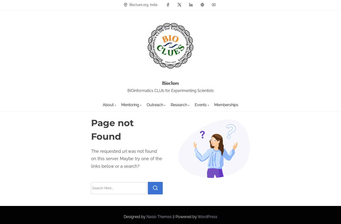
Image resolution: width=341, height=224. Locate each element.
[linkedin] (191, 5)
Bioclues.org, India (140, 5)
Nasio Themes (159, 216)
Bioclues (170, 83)
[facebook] (168, 5)
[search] (155, 188)
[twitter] (179, 5)
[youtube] (214, 5)
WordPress (207, 216)
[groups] (202, 5)
